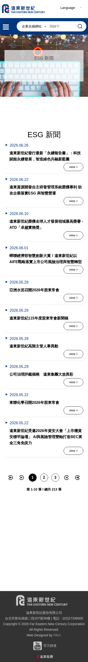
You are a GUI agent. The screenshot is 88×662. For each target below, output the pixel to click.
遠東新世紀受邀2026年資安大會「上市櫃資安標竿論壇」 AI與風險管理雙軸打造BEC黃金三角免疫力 (45, 437)
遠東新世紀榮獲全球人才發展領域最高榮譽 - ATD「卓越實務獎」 (46, 224)
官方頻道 (44, 645)
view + (73, 167)
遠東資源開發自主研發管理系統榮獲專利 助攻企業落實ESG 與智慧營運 (45, 190)
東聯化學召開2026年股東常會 (34, 403)
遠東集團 (46, 656)
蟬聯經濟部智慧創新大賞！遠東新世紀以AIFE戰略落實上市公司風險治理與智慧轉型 (45, 259)
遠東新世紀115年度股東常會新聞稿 (38, 318)
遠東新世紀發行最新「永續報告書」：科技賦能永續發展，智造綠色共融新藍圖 (45, 156)
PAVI (57, 635)
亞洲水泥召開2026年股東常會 (34, 290)
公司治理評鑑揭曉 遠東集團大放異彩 (41, 374)
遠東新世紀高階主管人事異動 (33, 346)
